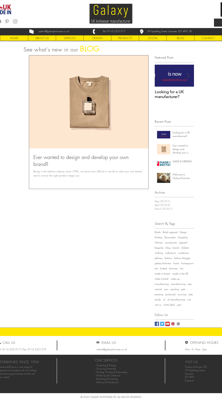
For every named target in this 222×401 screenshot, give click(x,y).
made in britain (162, 273)
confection (183, 252)
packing (175, 289)
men (190, 283)
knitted (163, 268)
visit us (158, 304)
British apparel (170, 232)
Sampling (183, 237)
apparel (183, 242)
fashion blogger (182, 258)
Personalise (170, 237)
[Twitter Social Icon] (162, 324)
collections (170, 252)
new (166, 289)
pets (183, 289)
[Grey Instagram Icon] (15, 21)
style (190, 294)
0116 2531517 (116, 31)
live (181, 268)
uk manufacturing (176, 299)
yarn (179, 304)
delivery (159, 258)
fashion (168, 258)
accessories (171, 242)
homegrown (187, 263)
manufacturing (178, 283)
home (176, 263)
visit (189, 299)
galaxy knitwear (163, 263)
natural (158, 289)
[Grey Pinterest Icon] (7, 21)
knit (156, 268)
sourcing (182, 294)
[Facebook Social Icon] (157, 324)
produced (170, 294)
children (185, 247)
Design (183, 232)
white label (169, 304)
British (158, 232)
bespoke (159, 247)
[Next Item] (188, 75)
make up (175, 278)
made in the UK (180, 273)
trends (158, 299)
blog (168, 247)
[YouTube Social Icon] (167, 324)
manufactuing (162, 283)
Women (159, 242)
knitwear (173, 268)
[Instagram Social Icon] (178, 324)
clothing (159, 252)
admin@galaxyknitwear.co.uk (112, 349)
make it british (162, 278)
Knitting (158, 237)
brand (176, 247)
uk (164, 299)
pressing (159, 294)
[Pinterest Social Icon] (173, 324)
